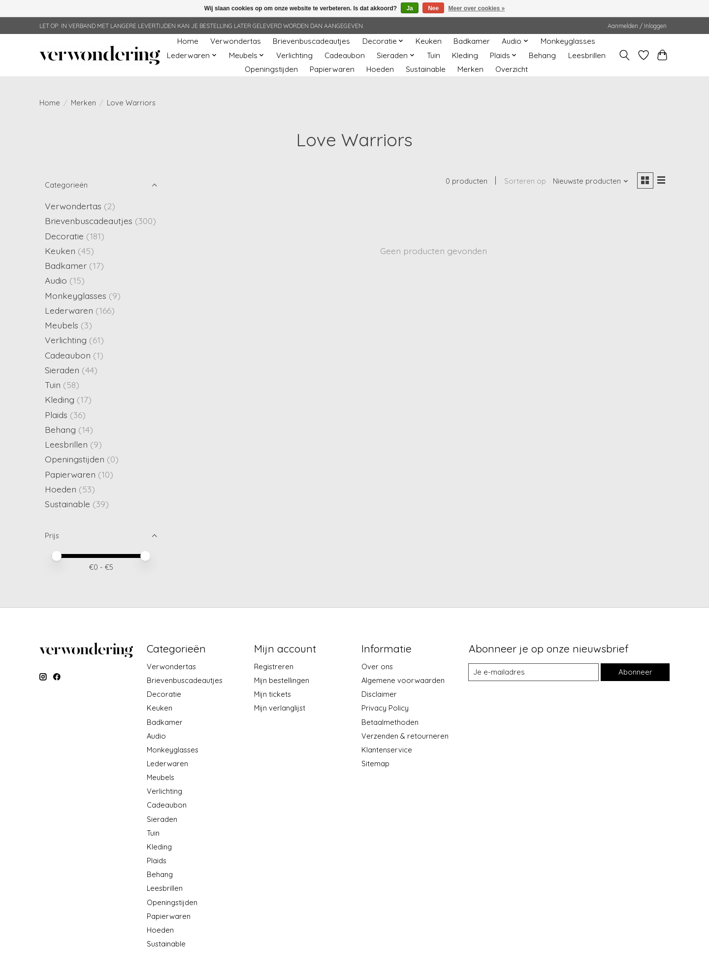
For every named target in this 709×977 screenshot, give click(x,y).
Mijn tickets (272, 694)
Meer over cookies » (477, 8)
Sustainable (426, 69)
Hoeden (380, 69)
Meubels (61, 325)
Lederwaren (69, 310)
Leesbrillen (587, 55)
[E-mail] (533, 672)
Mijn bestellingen (281, 680)
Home (187, 41)
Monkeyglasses (568, 41)
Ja (409, 8)
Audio (56, 280)
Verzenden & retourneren (405, 736)
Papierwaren (332, 69)
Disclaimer (379, 694)
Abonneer (634, 672)
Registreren (273, 666)
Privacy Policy (385, 708)
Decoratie (64, 235)
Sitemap (375, 763)
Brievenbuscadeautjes (311, 41)
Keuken (429, 41)
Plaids (56, 414)
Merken (470, 69)
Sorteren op (524, 181)
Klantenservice (386, 749)
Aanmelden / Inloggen (637, 26)
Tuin (433, 55)
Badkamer (471, 41)
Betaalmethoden (390, 722)
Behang (542, 55)
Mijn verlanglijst (279, 708)
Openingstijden (271, 69)
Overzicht (511, 69)
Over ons (377, 666)
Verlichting (294, 55)
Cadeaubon (344, 55)
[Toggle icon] (624, 55)
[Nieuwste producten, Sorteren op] (589, 181)
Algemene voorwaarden (403, 680)
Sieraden (62, 369)
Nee (433, 8)
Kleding (465, 55)
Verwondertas (235, 41)
